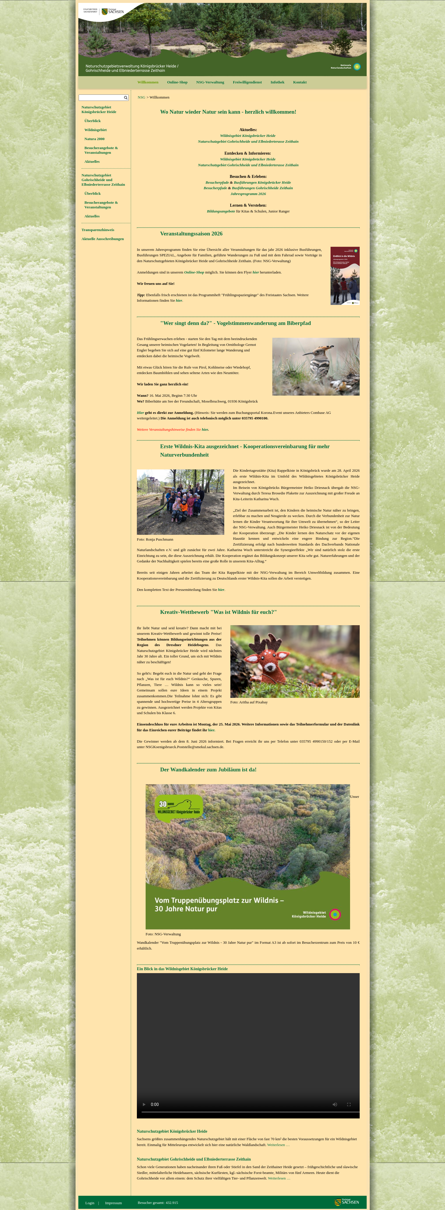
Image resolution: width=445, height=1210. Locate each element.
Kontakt (300, 82)
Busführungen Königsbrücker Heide (262, 182)
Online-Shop (177, 82)
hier (205, 429)
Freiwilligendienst (247, 82)
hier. (211, 730)
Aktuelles (92, 161)
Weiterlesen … (278, 1145)
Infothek (278, 82)
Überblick (92, 121)
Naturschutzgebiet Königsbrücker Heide (99, 109)
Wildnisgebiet (95, 130)
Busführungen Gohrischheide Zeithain (262, 188)
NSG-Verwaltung (210, 82)
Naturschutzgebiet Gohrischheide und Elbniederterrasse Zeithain (103, 180)
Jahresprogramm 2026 (248, 194)
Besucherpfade (217, 182)
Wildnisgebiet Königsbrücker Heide (248, 135)
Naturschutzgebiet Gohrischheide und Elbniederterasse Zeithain (248, 141)
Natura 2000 (94, 139)
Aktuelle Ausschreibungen (103, 239)
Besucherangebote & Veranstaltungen (101, 150)
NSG (141, 97)
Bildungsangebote (221, 211)
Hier (140, 412)
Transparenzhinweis (98, 230)
